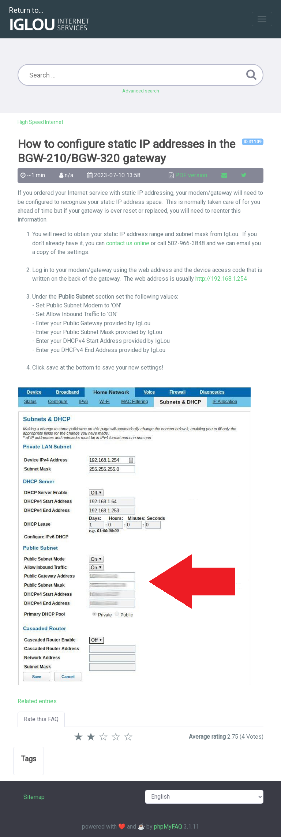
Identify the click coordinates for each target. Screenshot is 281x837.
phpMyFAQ (168, 826)
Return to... (50, 19)
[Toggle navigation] (262, 19)
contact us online (127, 243)
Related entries (37, 701)
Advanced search (140, 91)
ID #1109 (253, 141)
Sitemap (34, 797)
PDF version (191, 175)
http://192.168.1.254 (221, 278)
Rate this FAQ (41, 719)
